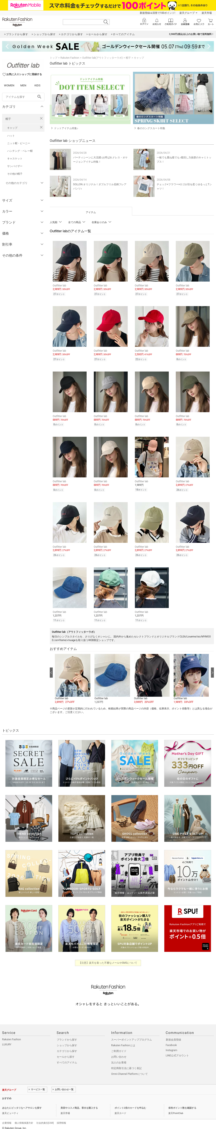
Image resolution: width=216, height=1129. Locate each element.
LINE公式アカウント (177, 1052)
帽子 (8, 118)
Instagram (171, 1047)
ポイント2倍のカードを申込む (130, 1104)
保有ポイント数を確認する (182, 1104)
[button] (72, 676)
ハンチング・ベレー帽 (20, 150)
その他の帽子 (14, 173)
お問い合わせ (118, 1053)
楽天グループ (187, 12)
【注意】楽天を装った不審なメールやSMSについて (108, 959)
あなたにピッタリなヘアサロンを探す (22, 1104)
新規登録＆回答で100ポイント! (157, 12)
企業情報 (6, 1119)
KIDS (37, 85)
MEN (23, 85)
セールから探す (66, 1053)
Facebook (171, 1042)
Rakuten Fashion (69, 57)
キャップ (12, 127)
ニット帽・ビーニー (18, 143)
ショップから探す (67, 1042)
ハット (11, 135)
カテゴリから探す (67, 1047)
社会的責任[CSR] (45, 1119)
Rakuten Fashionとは (123, 1042)
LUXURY (6, 1041)
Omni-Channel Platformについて (129, 1070)
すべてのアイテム (67, 1059)
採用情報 (61, 1119)
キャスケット (14, 158)
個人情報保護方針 (24, 1119)
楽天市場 (207, 12)
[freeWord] (23, 97)
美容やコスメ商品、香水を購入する (79, 1104)
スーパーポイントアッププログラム (131, 1036)
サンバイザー (14, 166)
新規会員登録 (173, 1036)
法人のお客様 (118, 1059)
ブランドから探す (67, 1036)
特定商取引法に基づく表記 (126, 1065)
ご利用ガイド (118, 1047)
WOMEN (9, 85)
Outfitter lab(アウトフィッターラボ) (102, 57)
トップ (53, 57)
